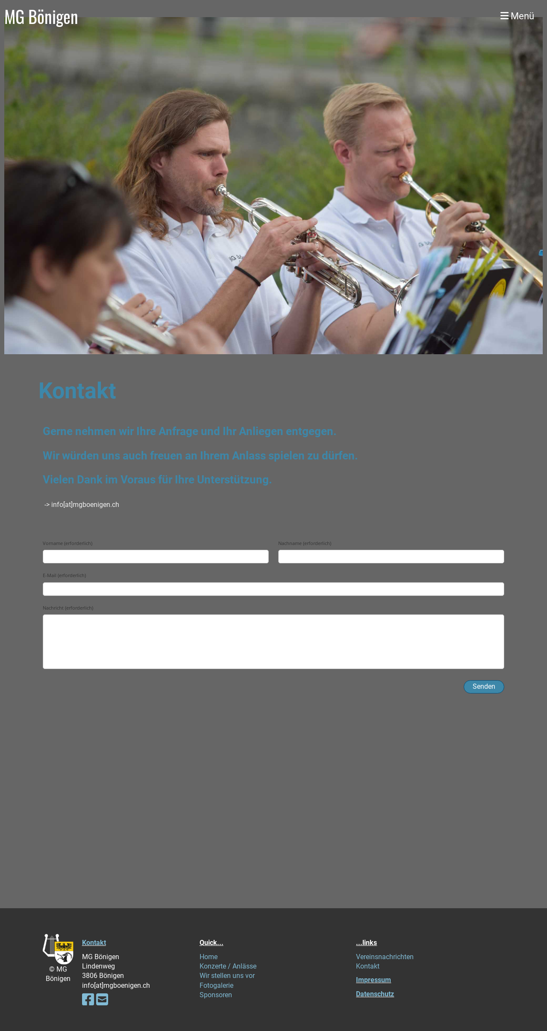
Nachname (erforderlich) (304, 543)
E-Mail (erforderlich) (64, 575)
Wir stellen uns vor (227, 976)
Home (209, 957)
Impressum (373, 980)
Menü (517, 16)
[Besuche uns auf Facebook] (88, 1000)
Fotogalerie (216, 985)
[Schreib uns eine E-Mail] (102, 1000)
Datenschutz (375, 994)
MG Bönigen (41, 16)
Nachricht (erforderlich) (68, 607)
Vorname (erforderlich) (67, 543)
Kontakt (94, 943)
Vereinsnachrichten (385, 957)
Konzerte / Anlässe (228, 966)
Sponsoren (216, 995)
